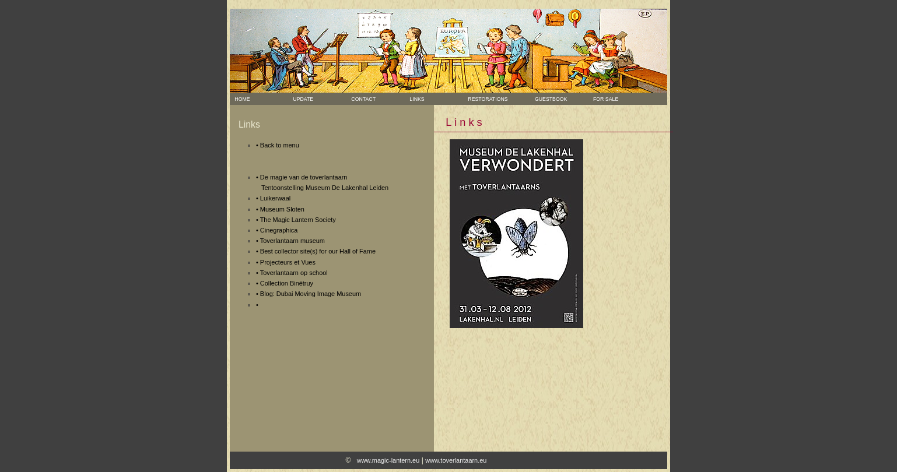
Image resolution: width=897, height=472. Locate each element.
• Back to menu (277, 145)
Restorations (486, 99)
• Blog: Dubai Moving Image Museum (308, 293)
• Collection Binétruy (284, 283)
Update (302, 99)
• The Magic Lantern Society (296, 219)
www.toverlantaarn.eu (455, 460)
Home (241, 99)
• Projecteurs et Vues (286, 262)
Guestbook (545, 99)
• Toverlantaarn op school (292, 272)
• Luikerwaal (273, 198)
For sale (600, 99)
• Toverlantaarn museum (290, 240)
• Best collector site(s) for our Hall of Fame (316, 251)
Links (416, 99)
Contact (362, 99)
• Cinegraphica (276, 230)
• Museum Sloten (280, 209)
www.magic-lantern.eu (388, 460)
